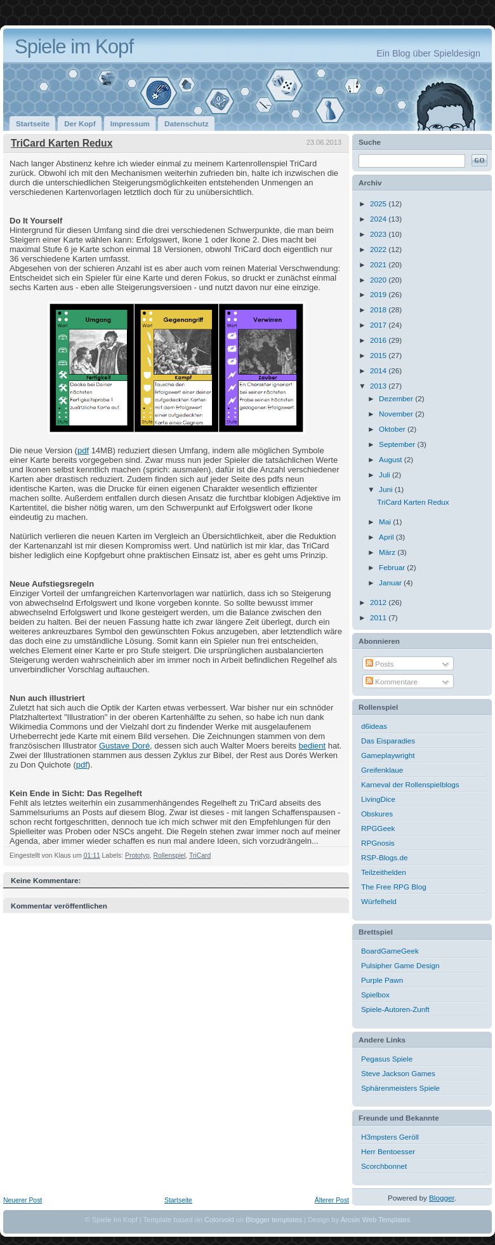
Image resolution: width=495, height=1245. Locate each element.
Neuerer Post (22, 1200)
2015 (379, 355)
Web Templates (386, 1219)
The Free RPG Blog (393, 886)
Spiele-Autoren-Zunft (395, 1009)
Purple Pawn (382, 980)
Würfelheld (379, 901)
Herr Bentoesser (388, 1151)
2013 (379, 386)
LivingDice (378, 799)
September (398, 444)
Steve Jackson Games (398, 1073)
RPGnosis (378, 843)
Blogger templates (274, 1219)
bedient (312, 745)
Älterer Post (332, 1200)
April (387, 537)
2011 (379, 617)
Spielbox (375, 994)
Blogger (441, 1198)
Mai (386, 521)
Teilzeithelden (383, 872)
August (391, 459)
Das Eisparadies (388, 740)
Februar (393, 567)
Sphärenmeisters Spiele (400, 1088)
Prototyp (137, 855)
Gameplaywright (387, 755)
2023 (379, 234)
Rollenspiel (169, 855)
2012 (379, 602)
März (388, 552)
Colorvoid (219, 1219)
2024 (379, 219)
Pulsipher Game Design (400, 965)
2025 (379, 203)
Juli (385, 474)
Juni (387, 489)
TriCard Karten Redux (61, 143)
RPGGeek (378, 828)
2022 (379, 249)
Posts (379, 664)
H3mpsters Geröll (390, 1137)
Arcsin (350, 1219)
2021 (379, 264)
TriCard (200, 855)
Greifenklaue (382, 770)
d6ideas (374, 726)
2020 (379, 280)
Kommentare (392, 681)
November (397, 413)
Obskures (377, 813)
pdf (83, 450)
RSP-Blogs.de (384, 857)
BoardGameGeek (390, 951)
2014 (379, 370)
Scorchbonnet (384, 1166)
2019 (379, 294)
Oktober (393, 429)
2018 (379, 309)
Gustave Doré (124, 745)
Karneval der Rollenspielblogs (410, 784)
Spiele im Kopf (74, 47)
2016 (379, 340)
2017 (379, 325)
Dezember (397, 398)
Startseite (178, 1200)
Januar (391, 582)
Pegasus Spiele (386, 1059)
